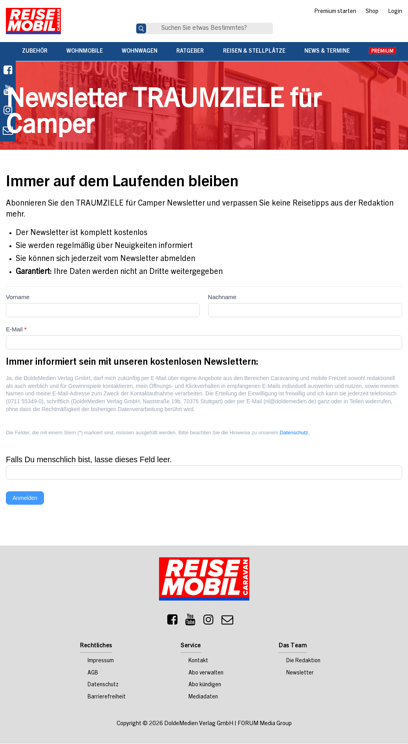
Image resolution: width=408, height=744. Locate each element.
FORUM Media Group (265, 724)
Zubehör (35, 51)
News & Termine (327, 51)
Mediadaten (203, 697)
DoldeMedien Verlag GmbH (198, 724)
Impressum (101, 661)
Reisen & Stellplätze (254, 51)
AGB (93, 673)
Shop (372, 12)
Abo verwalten (205, 673)
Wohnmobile (84, 51)
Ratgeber (190, 51)
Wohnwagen (139, 51)
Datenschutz (103, 686)
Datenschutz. (294, 433)
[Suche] (141, 28)
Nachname (222, 297)
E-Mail (16, 329)
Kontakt (198, 661)
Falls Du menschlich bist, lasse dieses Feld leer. (89, 460)
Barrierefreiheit (107, 697)
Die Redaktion (303, 661)
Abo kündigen (204, 686)
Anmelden (25, 498)
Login (395, 12)
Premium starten (335, 12)
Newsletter (300, 673)
